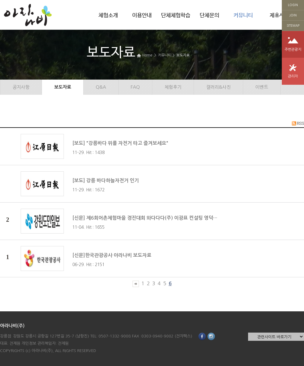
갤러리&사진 (218, 87)
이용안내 (142, 15)
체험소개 (108, 15)
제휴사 (277, 15)
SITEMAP (293, 25)
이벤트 (261, 87)
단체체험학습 (175, 15)
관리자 (293, 76)
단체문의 (209, 15)
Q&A (101, 87)
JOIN (293, 15)
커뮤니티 (243, 15)
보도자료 (183, 55)
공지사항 (20, 87)
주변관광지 (293, 49)
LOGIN (293, 4)
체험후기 (172, 87)
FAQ (135, 87)
